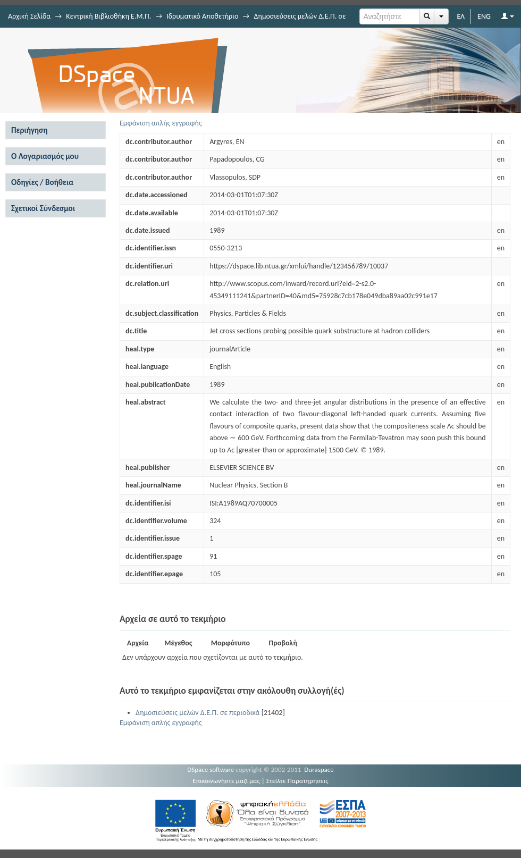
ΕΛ (461, 16)
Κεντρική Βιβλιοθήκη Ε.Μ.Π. (108, 16)
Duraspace (319, 769)
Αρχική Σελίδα (29, 16)
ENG (484, 16)
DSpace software (210, 769)
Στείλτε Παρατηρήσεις (297, 781)
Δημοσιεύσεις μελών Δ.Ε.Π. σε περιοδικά (197, 712)
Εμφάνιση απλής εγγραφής (161, 123)
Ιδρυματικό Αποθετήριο (202, 16)
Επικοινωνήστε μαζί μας (226, 781)
